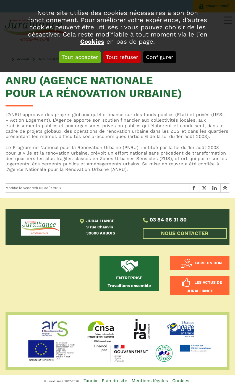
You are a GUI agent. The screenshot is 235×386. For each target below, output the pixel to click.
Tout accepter (80, 57)
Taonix (90, 380)
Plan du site (114, 380)
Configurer (159, 57)
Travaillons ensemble (129, 281)
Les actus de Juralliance (204, 286)
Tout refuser (122, 57)
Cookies (92, 41)
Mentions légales (150, 380)
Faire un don (208, 262)
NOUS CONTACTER (184, 233)
